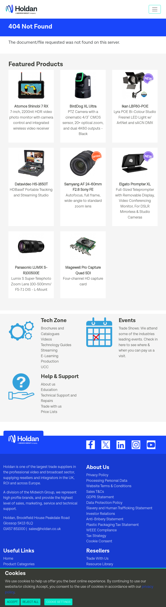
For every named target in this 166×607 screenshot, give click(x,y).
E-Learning (49, 356)
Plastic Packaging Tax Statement (112, 524)
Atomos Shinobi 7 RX (31, 106)
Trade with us (51, 406)
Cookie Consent (99, 541)
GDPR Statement (100, 497)
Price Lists (49, 411)
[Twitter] (105, 444)
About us (48, 384)
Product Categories (19, 564)
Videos (46, 339)
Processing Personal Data (106, 480)
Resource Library (99, 564)
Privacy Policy (97, 475)
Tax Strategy (96, 535)
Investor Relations (100, 513)
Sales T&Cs (95, 491)
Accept (12, 602)
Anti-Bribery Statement (104, 519)
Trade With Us (97, 558)
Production (50, 361)
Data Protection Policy (104, 502)
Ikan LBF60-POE (135, 106)
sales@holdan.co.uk (44, 529)
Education (49, 389)
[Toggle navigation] (155, 9)
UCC (45, 367)
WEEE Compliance (101, 530)
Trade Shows (129, 328)
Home (8, 558)
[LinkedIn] (121, 444)
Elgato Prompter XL (135, 184)
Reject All (30, 602)
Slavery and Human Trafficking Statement (119, 508)
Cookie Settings (58, 602)
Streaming (49, 350)
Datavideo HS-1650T (31, 184)
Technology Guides (56, 345)
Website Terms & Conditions (108, 486)
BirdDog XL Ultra (83, 106)
